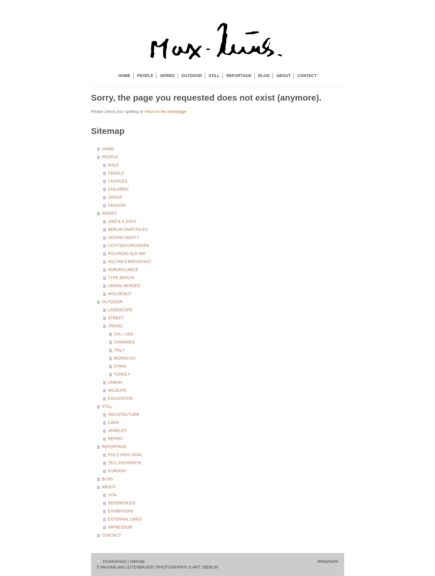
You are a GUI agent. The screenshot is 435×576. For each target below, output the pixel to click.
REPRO (115, 438)
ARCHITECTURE (123, 414)
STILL (107, 406)
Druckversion (112, 561)
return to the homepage (166, 111)
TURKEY (122, 374)
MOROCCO (124, 358)
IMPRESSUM (120, 527)
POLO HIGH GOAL (125, 454)
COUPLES (117, 181)
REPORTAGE (114, 446)
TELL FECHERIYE (124, 462)
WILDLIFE (117, 390)
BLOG (107, 479)
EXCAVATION (120, 398)
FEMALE (116, 173)
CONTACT (111, 535)
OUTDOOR (112, 301)
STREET (116, 318)
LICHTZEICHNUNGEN (128, 245)
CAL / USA (123, 334)
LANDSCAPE (120, 310)
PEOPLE (110, 157)
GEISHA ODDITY (123, 237)
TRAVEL (115, 326)
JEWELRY (117, 430)
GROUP (115, 197)
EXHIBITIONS (120, 511)
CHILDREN (118, 189)
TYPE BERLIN (121, 277)
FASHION (116, 205)
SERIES (109, 213)
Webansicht (327, 561)
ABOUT (109, 487)
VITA (112, 495)
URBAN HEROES (124, 285)
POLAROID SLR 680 (126, 253)
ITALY (119, 350)
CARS (113, 422)
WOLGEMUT (119, 293)
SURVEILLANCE (123, 269)
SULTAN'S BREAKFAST (130, 261)
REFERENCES (121, 503)
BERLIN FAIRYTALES (127, 229)
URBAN (115, 382)
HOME (108, 149)
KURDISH (117, 471)
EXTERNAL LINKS (125, 519)
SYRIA (120, 366)
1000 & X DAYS (122, 221)
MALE (113, 165)
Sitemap (137, 561)
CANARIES (124, 342)
